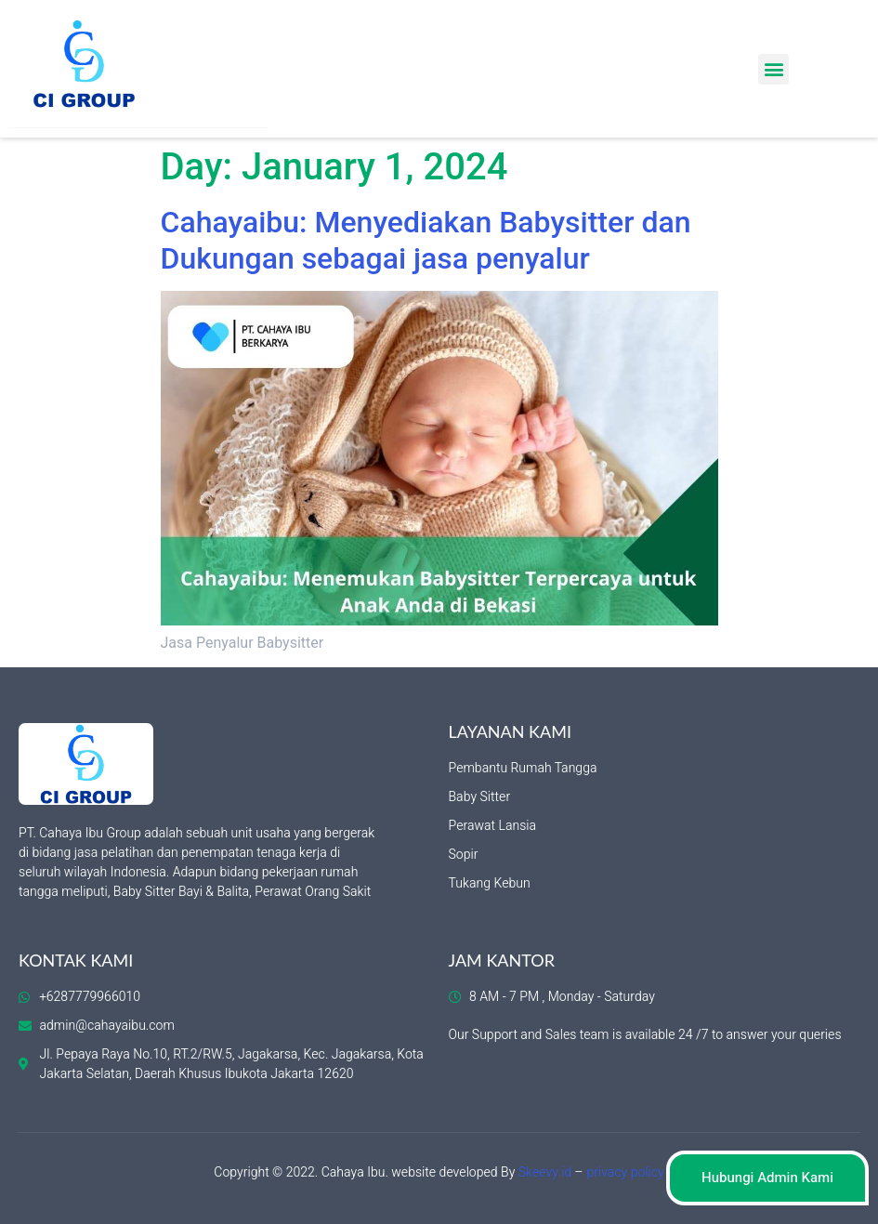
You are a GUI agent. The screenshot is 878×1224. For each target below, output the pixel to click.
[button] (773, 69)
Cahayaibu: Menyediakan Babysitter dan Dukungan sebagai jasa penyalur (426, 239)
